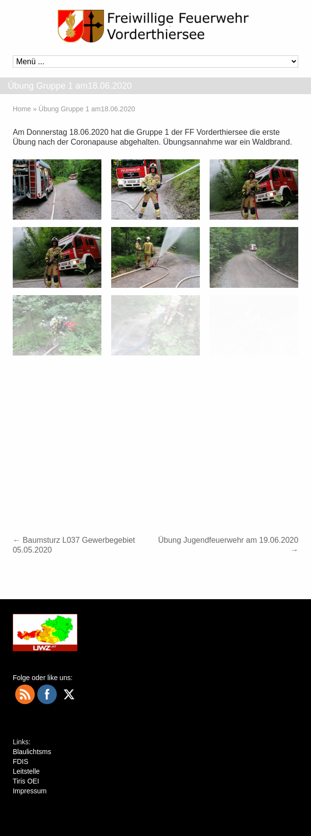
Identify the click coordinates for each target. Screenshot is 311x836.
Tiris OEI (26, 781)
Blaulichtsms (32, 752)
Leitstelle (26, 771)
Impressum (30, 791)
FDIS (20, 761)
